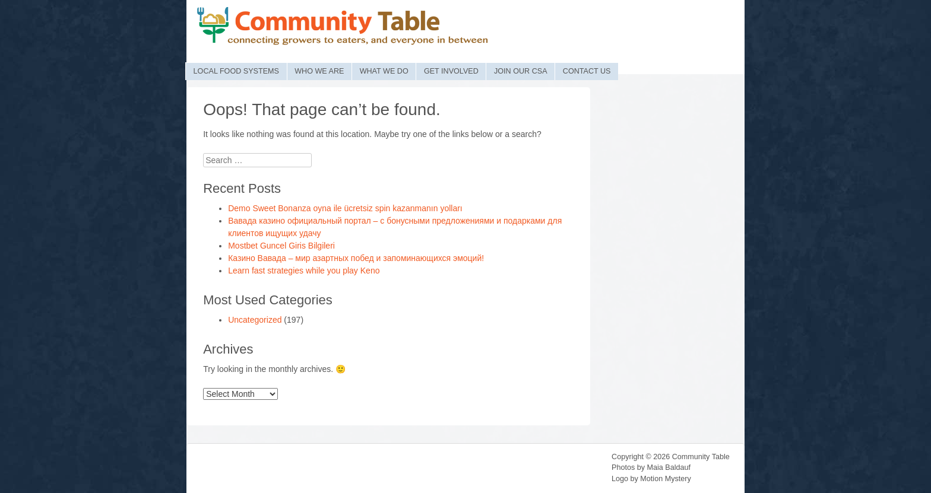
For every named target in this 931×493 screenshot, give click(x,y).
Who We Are (319, 71)
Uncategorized (254, 320)
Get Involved (451, 71)
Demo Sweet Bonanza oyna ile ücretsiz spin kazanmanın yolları (345, 208)
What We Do (384, 71)
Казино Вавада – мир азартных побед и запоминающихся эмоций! (356, 258)
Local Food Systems (236, 71)
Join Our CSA (520, 71)
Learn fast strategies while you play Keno (303, 270)
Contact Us (587, 71)
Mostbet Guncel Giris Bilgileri (281, 245)
